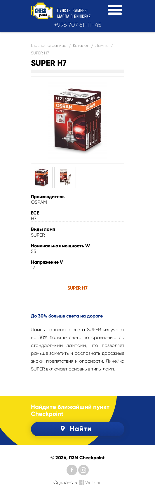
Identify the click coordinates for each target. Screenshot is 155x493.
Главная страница (49, 45)
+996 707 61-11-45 (77, 25)
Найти (75, 428)
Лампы (101, 45)
